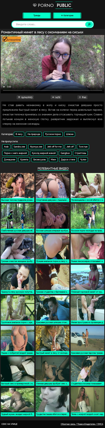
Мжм (53, 159)
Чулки (83, 159)
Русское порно (53, 134)
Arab (6, 146)
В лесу (19, 134)
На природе (33, 134)
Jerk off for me (54, 146)
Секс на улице (9, 424)
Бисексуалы (39, 159)
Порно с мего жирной (15, 153)
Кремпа (24, 159)
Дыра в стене (68, 159)
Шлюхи (69, 134)
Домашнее (9, 159)
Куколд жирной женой (44, 153)
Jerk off (70, 146)
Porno (53, 5)
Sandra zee (19, 146)
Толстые (83, 146)
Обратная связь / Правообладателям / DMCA (82, 424)
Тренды (36, 15)
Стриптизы (80, 153)
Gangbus (65, 153)
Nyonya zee (36, 146)
